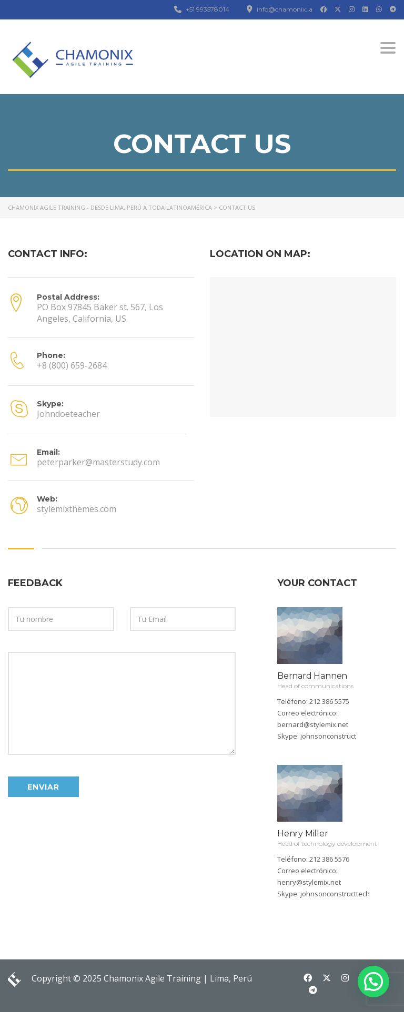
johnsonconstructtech (335, 893)
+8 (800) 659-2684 (72, 365)
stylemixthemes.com (76, 509)
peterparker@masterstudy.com (98, 462)
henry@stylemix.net (309, 882)
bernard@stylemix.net (312, 724)
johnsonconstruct (328, 736)
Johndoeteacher (68, 414)
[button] (373, 981)
